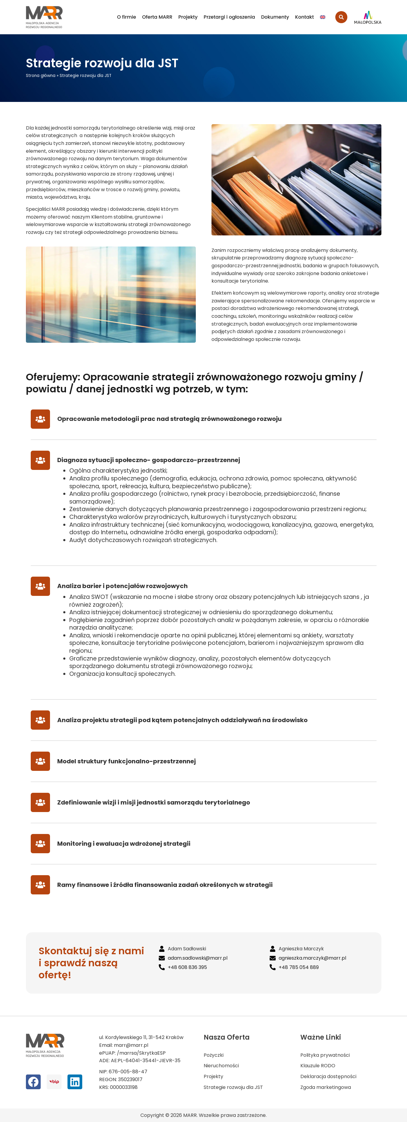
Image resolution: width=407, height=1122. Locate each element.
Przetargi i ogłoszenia (229, 17)
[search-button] (341, 17)
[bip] (54, 1081)
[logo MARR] (44, 17)
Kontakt (304, 17)
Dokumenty (275, 17)
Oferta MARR (157, 17)
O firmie (126, 17)
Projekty (188, 17)
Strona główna (40, 75)
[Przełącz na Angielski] (322, 17)
